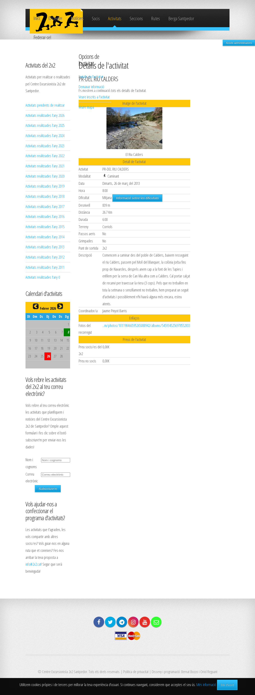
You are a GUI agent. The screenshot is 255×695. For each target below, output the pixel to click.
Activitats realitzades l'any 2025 (45, 125)
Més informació (206, 684)
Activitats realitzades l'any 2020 (45, 176)
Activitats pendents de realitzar (45, 105)
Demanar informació (91, 86)
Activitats (114, 18)
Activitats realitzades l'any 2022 (45, 155)
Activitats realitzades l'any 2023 (45, 145)
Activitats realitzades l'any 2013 (45, 246)
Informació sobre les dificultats (137, 198)
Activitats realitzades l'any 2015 (45, 226)
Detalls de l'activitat (91, 76)
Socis (96, 18)
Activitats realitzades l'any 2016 (45, 216)
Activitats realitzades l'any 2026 (45, 115)
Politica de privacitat (136, 671)
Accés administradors (239, 42)
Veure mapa (86, 107)
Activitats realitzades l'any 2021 (45, 165)
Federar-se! (42, 37)
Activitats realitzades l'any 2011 (45, 267)
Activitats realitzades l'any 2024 (45, 135)
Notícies (77, 18)
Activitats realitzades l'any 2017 (45, 206)
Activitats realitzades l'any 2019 (45, 186)
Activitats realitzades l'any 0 (43, 277)
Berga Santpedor (181, 18)
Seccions (136, 18)
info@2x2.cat (33, 564)
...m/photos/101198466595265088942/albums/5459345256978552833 (146, 325)
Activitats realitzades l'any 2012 (45, 257)
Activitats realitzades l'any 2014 (45, 236)
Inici (37, 18)
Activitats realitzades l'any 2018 (45, 196)
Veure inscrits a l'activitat (94, 96)
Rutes (155, 18)
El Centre (55, 18)
